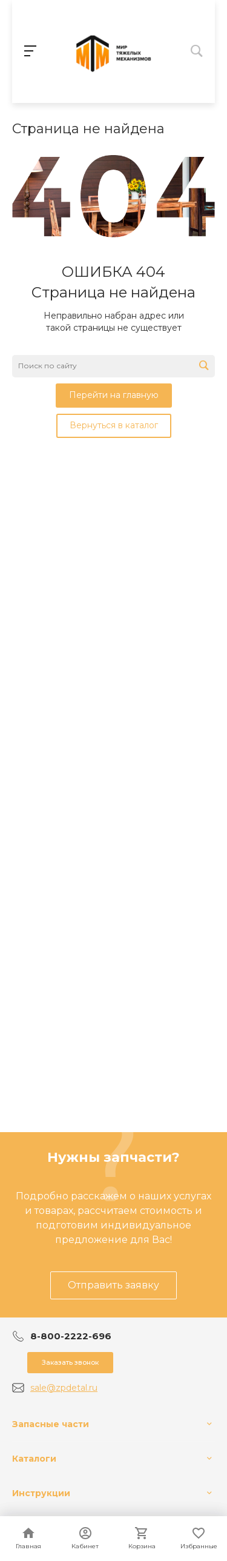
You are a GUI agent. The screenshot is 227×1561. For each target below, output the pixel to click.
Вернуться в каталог (114, 425)
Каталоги (34, 1458)
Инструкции (41, 1493)
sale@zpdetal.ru (63, 1387)
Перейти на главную (114, 394)
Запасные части (50, 1424)
